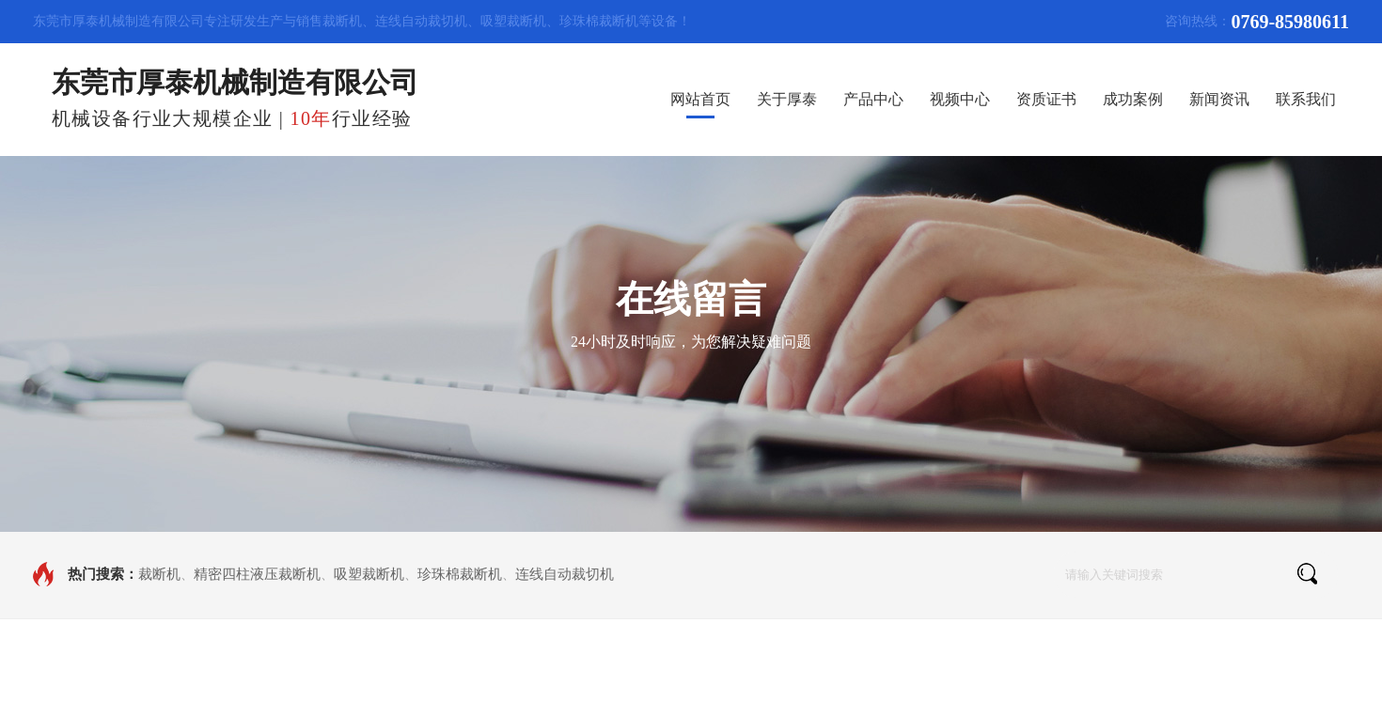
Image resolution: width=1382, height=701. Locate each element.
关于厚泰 (787, 99)
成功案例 (1133, 99)
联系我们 (1306, 99)
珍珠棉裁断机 (459, 574)
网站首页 (700, 99)
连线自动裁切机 (564, 574)
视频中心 (960, 99)
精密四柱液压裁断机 (257, 574)
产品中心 (873, 99)
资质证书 (1046, 99)
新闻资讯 (1219, 99)
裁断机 (159, 574)
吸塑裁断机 (369, 574)
